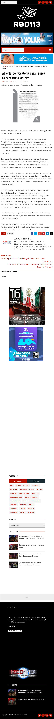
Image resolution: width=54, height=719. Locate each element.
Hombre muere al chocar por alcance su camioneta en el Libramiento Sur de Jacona (31, 537)
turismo (31, 512)
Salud (31, 505)
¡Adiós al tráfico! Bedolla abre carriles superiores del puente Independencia (30, 563)
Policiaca (23, 505)
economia (13, 512)
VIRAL (26, 715)
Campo (18, 485)
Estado (11, 66)
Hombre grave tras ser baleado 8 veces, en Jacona (31, 546)
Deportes (35, 485)
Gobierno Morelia (31, 497)
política (22, 512)
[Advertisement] (27, 377)
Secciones (18, 481)
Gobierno (35, 493)
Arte (11, 485)
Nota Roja (13, 505)
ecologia (31, 508)
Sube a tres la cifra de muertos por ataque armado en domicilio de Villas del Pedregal (26, 614)
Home (5, 66)
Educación (13, 489)
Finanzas (13, 493)
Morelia (26, 501)
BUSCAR (36, 481)
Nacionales (36, 501)
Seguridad (13, 508)
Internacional (15, 501)
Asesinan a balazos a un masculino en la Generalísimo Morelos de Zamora (30, 555)
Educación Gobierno (27, 489)
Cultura (26, 485)
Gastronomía (24, 493)
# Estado (10, 234)
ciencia (22, 508)
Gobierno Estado (16, 497)
